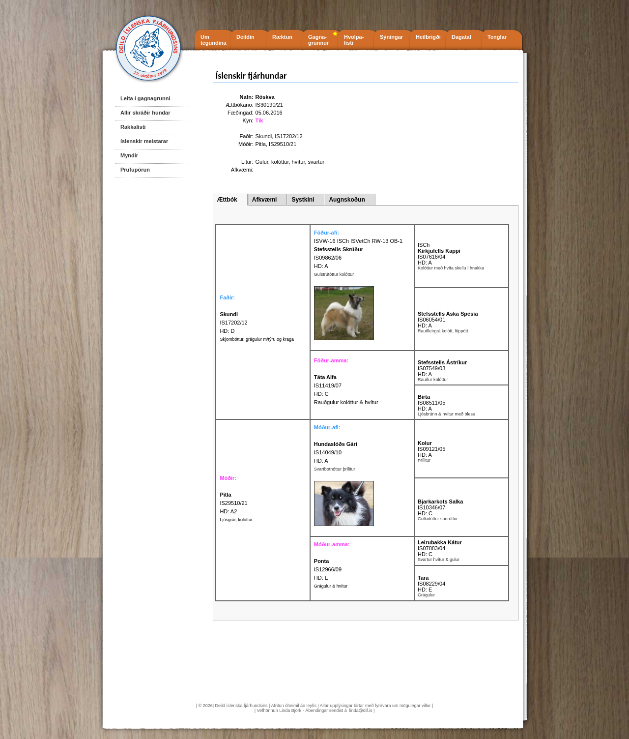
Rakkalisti (132, 127)
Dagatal (461, 37)
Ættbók (227, 199)
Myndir (129, 155)
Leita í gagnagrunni (145, 98)
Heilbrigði (428, 37)
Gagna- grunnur (318, 40)
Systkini (302, 199)
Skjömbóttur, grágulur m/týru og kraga (257, 339)
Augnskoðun (347, 199)
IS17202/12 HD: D (233, 322)
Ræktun (282, 37)
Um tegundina (213, 40)
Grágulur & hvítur (331, 586)
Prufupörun (135, 170)
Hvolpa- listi (354, 40)
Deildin (245, 37)
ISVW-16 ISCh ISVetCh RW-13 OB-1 (358, 241)
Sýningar (391, 37)
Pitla (261, 144)
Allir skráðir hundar (145, 113)
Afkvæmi (264, 199)
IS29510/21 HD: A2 (233, 503)
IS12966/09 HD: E (328, 569)
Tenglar (497, 37)
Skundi (264, 136)
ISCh (423, 245)
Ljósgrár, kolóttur (236, 519)
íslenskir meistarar (144, 141)
